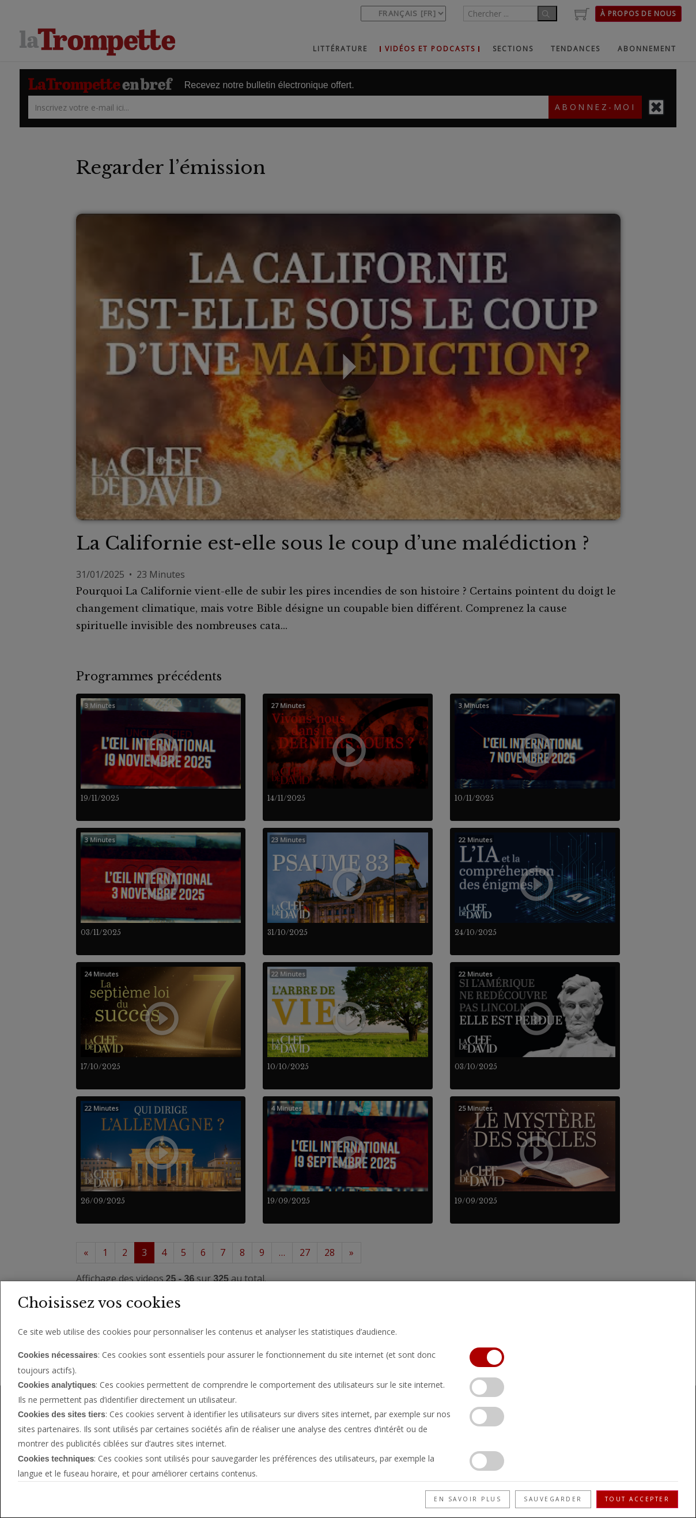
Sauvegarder (553, 1499)
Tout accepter (637, 1499)
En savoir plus (467, 1499)
